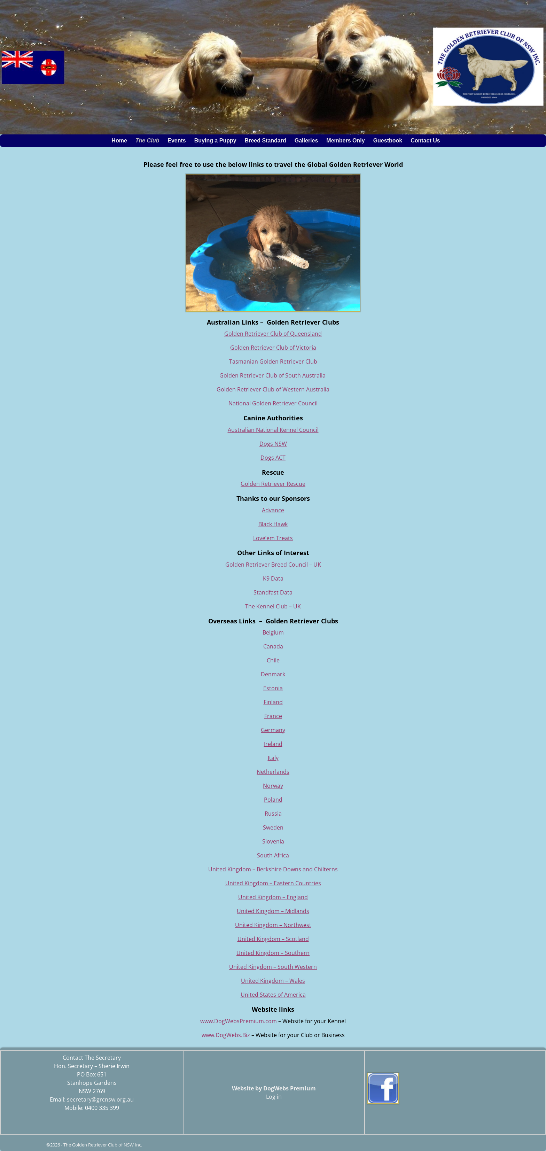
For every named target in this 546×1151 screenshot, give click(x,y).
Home (119, 140)
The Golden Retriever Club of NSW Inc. (102, 1145)
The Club (149, 140)
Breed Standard (267, 140)
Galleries (308, 140)
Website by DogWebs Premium (274, 1088)
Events (178, 140)
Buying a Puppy (215, 140)
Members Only (347, 140)
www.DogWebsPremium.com (239, 1021)
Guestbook (388, 140)
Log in (274, 1097)
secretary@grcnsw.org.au (100, 1099)
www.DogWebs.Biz (226, 1035)
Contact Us (425, 140)
